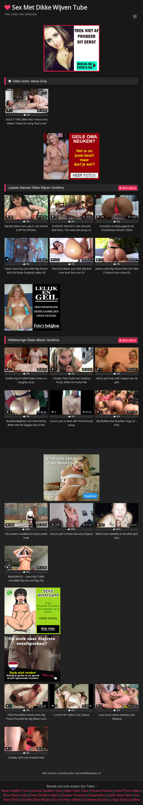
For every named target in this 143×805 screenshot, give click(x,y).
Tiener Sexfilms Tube (15, 790)
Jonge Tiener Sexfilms (125, 799)
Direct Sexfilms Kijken (44, 795)
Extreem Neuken (101, 790)
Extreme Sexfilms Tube (46, 790)
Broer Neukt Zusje (15, 795)
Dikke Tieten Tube (76, 790)
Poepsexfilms (97, 795)
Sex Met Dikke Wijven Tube (45, 7)
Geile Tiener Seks (120, 795)
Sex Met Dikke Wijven (35, 799)
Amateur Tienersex (73, 795)
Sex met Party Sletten (67, 799)
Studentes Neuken (96, 799)
